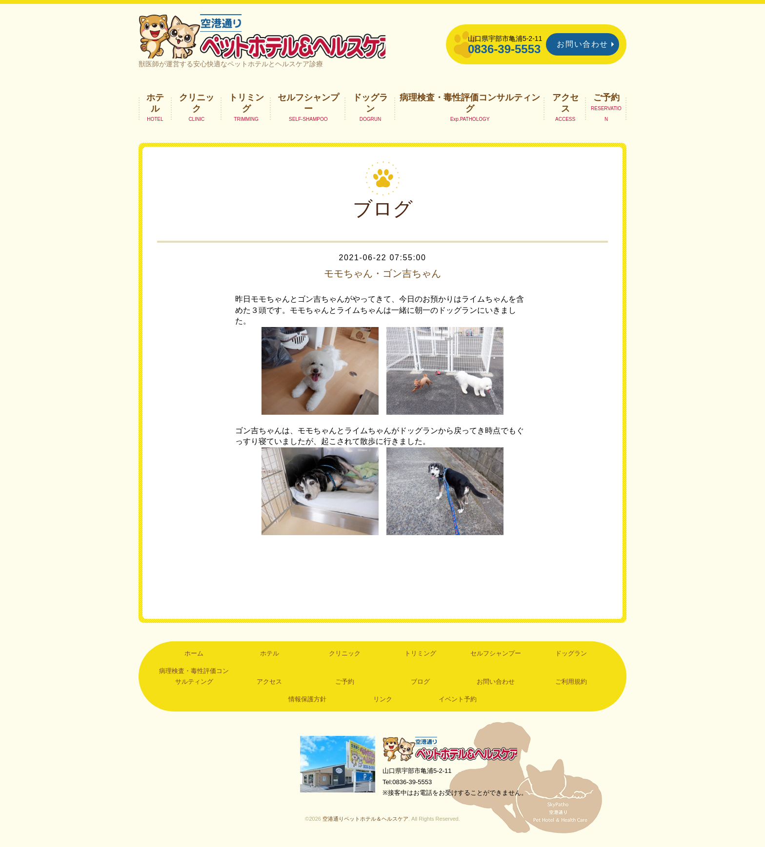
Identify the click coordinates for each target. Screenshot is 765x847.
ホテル (155, 105)
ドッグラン (370, 105)
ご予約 (606, 100)
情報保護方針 (307, 701)
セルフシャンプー (308, 105)
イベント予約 (458, 701)
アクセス (565, 105)
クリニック (196, 105)
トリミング (246, 105)
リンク (382, 701)
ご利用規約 (571, 684)
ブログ (420, 684)
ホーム (193, 656)
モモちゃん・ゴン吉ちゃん (382, 275)
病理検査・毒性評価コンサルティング (470, 105)
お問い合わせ (582, 44)
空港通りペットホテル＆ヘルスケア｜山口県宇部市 (268, 36)
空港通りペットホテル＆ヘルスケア (450, 752)
